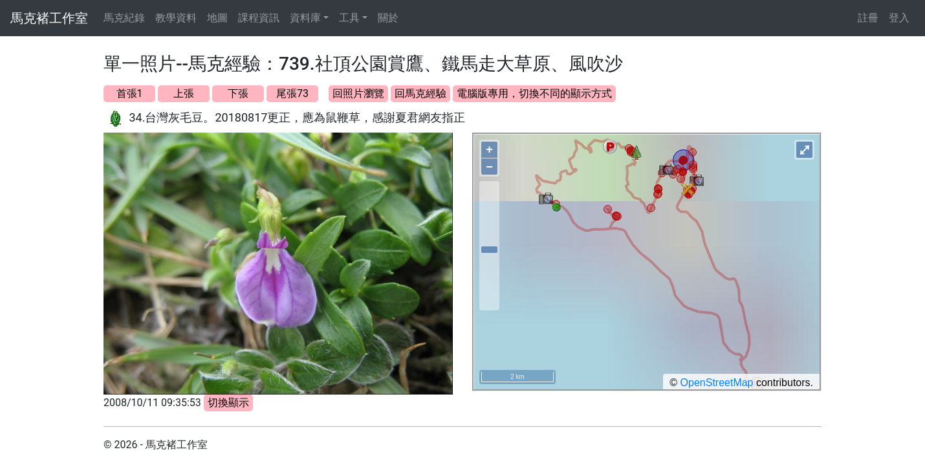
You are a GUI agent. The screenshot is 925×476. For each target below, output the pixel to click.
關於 (388, 18)
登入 (899, 18)
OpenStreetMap (717, 382)
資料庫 (305, 18)
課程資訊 (258, 18)
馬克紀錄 (124, 18)
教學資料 (176, 18)
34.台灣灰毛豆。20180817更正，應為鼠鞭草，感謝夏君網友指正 (297, 117)
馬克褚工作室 (49, 18)
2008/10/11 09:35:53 (152, 402)
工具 (349, 18)
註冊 (868, 18)
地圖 (217, 18)
